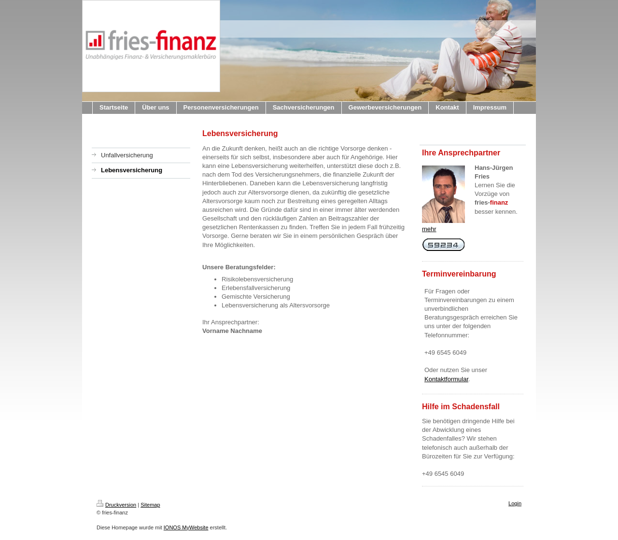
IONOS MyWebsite (186, 527)
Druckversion (116, 505)
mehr (429, 229)
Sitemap (150, 505)
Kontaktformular (446, 379)
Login (514, 503)
